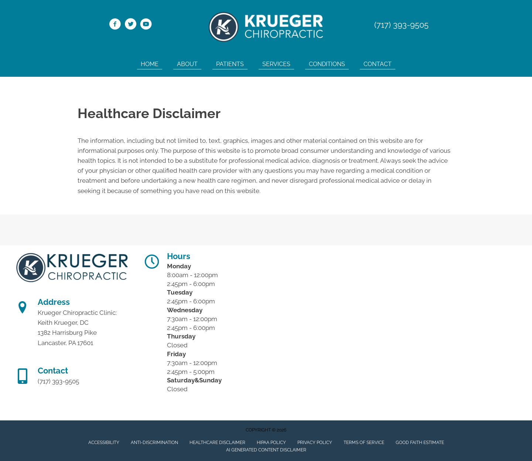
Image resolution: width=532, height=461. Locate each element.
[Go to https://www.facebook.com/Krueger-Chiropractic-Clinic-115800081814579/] (115, 25)
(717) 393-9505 (401, 25)
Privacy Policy (314, 442)
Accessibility (103, 442)
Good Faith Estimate (420, 442)
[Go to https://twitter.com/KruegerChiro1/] (130, 25)
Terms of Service (364, 442)
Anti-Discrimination (154, 442)
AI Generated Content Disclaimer (266, 450)
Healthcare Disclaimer (217, 442)
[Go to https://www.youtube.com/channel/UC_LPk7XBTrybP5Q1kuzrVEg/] (146, 25)
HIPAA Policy (271, 442)
